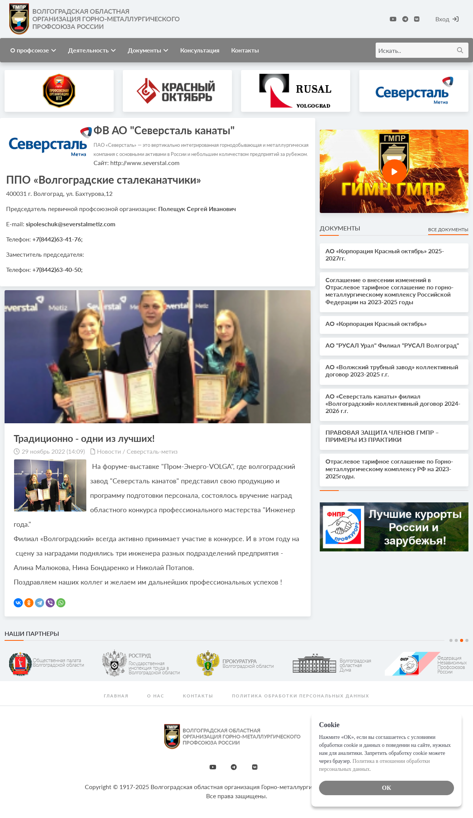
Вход (447, 18)
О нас (155, 695)
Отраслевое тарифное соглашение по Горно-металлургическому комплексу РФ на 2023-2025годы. (389, 468)
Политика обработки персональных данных (300, 695)
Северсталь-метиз (152, 451)
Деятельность (92, 50)
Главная (116, 695)
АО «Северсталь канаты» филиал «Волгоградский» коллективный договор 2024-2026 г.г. (392, 403)
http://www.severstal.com (144, 162)
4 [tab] (466, 640)
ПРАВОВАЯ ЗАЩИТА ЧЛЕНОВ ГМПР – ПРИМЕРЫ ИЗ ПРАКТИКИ (382, 436)
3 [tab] (461, 640)
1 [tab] (450, 640)
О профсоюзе (33, 50)
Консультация (199, 50)
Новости (109, 451)
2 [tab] (456, 640)
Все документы (448, 229)
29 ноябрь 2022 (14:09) (53, 451)
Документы (148, 50)
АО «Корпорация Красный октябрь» (376, 323)
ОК (386, 788)
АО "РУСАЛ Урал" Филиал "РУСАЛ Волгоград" (392, 345)
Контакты (245, 50)
